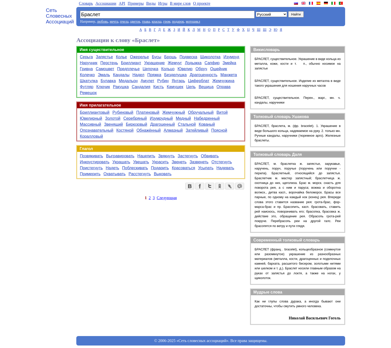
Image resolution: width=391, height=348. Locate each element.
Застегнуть (188, 156)
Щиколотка (210, 57)
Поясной (219, 130)
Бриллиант (131, 63)
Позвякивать (91, 156)
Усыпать (205, 168)
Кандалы (121, 75)
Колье (121, 57)
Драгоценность (203, 75)
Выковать (163, 174)
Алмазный (173, 130)
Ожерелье (139, 57)
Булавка (108, 81)
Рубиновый (122, 112)
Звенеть (179, 162)
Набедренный (207, 118)
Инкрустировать (94, 162)
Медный (183, 118)
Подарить (160, 168)
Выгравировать (120, 156)
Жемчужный (173, 112)
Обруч (201, 69)
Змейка (229, 63)
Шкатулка (89, 81)
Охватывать (114, 174)
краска (156, 21)
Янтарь (178, 81)
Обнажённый (148, 130)
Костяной (124, 130)
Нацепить (146, 156)
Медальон (128, 81)
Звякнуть (166, 156)
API (122, 3)
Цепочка (150, 69)
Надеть (112, 168)
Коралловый (91, 136)
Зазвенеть (199, 162)
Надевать (225, 168)
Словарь (86, 3)
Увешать (141, 162)
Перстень (109, 63)
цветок (135, 21)
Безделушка (175, 75)
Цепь (191, 87)
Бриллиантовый (94, 112)
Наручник (88, 63)
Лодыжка (193, 63)
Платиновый (147, 112)
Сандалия (141, 87)
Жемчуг (175, 63)
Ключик (103, 87)
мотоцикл (193, 21)
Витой (222, 112)
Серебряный (135, 118)
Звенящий (113, 124)
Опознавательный (96, 130)
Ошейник (218, 69)
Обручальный (201, 112)
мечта (114, 21)
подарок (178, 21)
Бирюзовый (136, 124)
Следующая (167, 198)
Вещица (206, 87)
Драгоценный (162, 124)
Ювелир (185, 69)
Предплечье (128, 69)
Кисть (158, 87)
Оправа (223, 87)
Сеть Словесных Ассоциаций (60, 15)
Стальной (187, 124)
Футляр (86, 87)
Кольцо (168, 69)
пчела (124, 21)
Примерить (90, 174)
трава (146, 21)
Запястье (104, 57)
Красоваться (183, 168)
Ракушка (121, 87)
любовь (102, 21)
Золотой (112, 118)
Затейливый (197, 130)
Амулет (147, 81)
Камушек (175, 87)
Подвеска (188, 57)
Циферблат (198, 81)
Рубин (163, 81)
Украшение (154, 63)
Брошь (170, 57)
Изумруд (231, 57)
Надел (138, 75)
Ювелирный (91, 118)
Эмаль (104, 75)
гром (166, 21)
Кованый (207, 124)
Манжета (228, 75)
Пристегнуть (91, 168)
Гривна (86, 69)
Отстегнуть (221, 162)
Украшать (121, 162)
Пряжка (154, 75)
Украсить (160, 162)
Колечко (87, 75)
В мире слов (180, 3)
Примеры (136, 3)
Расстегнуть (139, 174)
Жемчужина (223, 81)
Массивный (90, 124)
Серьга (86, 57)
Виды (151, 3)
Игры (162, 3)
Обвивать (210, 156)
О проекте (201, 3)
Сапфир (211, 63)
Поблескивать (135, 168)
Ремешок (88, 93)
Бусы (156, 57)
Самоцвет (105, 69)
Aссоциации (106, 3)
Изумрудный (161, 118)
